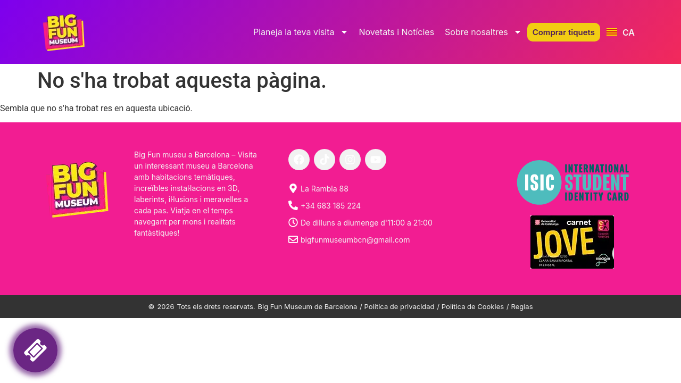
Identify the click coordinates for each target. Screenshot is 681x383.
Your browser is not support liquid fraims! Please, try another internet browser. (103, 344)
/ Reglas (519, 306)
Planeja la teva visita (300, 32)
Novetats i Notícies (397, 32)
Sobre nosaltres (483, 32)
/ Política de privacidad (397, 306)
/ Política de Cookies (470, 306)
